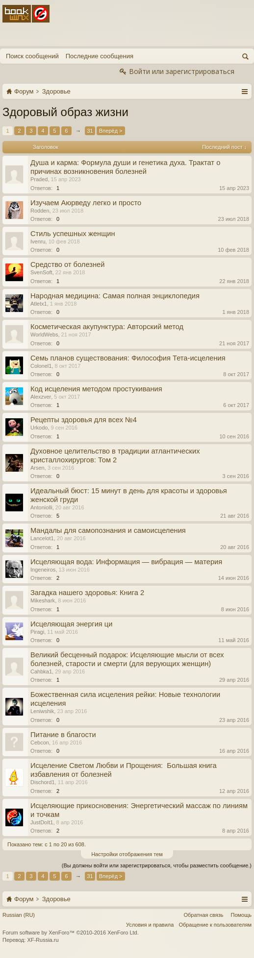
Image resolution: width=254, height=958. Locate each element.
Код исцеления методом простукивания (96, 389)
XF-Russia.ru (42, 940)
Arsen (37, 468)
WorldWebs (44, 334)
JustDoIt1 (41, 822)
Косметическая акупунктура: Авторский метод (106, 327)
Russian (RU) (18, 915)
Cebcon (39, 742)
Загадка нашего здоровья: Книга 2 (87, 593)
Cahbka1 (41, 671)
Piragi (37, 632)
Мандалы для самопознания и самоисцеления (108, 530)
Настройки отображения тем (127, 854)
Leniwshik (42, 711)
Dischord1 (42, 782)
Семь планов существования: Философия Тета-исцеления (128, 358)
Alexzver (40, 397)
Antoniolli (41, 507)
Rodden (40, 211)
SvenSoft (41, 272)
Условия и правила (150, 925)
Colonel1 (40, 366)
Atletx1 (38, 304)
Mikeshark (42, 600)
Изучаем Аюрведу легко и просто (85, 203)
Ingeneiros (42, 570)
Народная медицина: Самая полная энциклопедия (115, 296)
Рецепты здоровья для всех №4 (83, 420)
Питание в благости (63, 735)
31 (90, 131)
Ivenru (38, 241)
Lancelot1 (42, 538)
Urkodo (39, 428)
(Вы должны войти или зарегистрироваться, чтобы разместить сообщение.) (157, 865)
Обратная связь (203, 915)
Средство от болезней (67, 264)
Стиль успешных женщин (72, 234)
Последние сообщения (99, 56)
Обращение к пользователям (215, 925)
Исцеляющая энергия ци (71, 624)
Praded (39, 179)
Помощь (241, 915)
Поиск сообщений (32, 56)
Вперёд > (111, 131)
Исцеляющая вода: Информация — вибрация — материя (126, 562)
